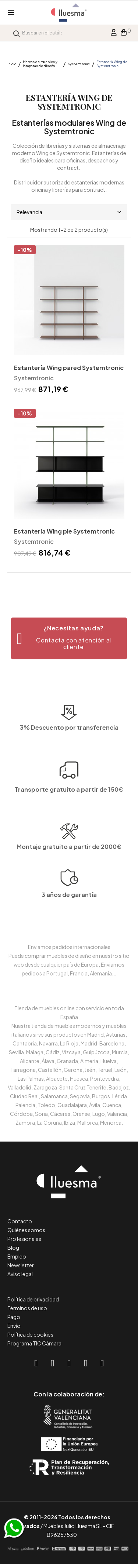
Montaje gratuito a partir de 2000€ (69, 866)
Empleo (16, 1256)
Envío (14, 1325)
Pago (13, 1317)
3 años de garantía (69, 915)
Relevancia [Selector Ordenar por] (69, 212)
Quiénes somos (26, 1230)
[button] (69, 638)
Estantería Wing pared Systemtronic (69, 367)
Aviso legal (20, 1274)
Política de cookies (30, 1334)
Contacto (19, 1221)
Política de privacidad (33, 1299)
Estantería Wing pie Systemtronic (64, 531)
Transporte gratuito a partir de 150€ (69, 763)
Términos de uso (27, 1308)
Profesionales (24, 1238)
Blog (13, 1247)
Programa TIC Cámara (34, 1343)
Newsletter (20, 1265)
